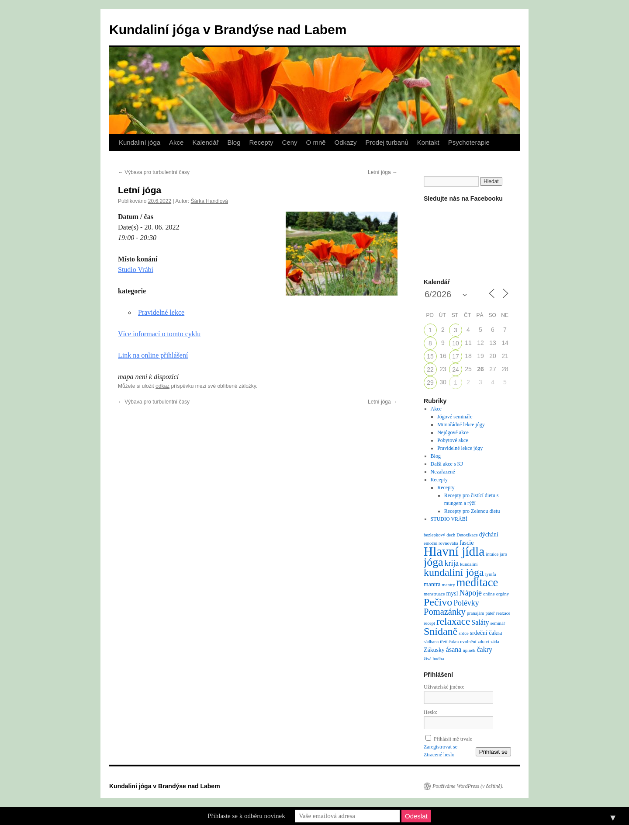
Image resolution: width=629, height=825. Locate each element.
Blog (233, 142)
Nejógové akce (453, 432)
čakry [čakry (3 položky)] (484, 649)
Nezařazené (443, 472)
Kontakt (428, 142)
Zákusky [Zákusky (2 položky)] (434, 650)
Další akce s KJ (447, 464)
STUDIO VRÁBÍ (449, 519)
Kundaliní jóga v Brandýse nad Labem (227, 29)
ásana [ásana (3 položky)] (454, 649)
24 (455, 369)
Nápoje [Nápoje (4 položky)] (471, 592)
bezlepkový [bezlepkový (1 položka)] (434, 535)
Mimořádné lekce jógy (461, 424)
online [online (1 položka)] (489, 594)
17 (455, 356)
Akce (176, 142)
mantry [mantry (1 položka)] (448, 584)
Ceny (289, 142)
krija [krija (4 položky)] (452, 563)
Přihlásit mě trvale (453, 739)
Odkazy (346, 142)
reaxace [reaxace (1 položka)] (503, 613)
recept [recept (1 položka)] (429, 623)
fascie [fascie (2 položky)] (466, 543)
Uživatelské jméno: (444, 687)
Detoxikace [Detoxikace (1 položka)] (467, 535)
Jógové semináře (454, 417)
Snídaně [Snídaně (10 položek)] (440, 631)
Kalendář (205, 142)
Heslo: (430, 712)
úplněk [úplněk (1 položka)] (469, 650)
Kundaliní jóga (139, 142)
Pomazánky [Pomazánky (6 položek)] (445, 611)
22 (430, 369)
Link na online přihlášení (153, 355)
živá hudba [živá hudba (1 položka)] (434, 658)
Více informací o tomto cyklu (159, 334)
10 (455, 343)
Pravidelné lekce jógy (460, 448)
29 (430, 382)
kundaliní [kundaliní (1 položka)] (468, 564)
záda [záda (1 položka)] (495, 641)
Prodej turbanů (386, 142)
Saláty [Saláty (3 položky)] (480, 622)
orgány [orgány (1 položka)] (502, 594)
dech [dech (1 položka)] (450, 535)
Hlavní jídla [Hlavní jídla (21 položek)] (454, 551)
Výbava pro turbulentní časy (154, 172)
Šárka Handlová (209, 201)
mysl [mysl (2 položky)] (452, 593)
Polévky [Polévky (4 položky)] (466, 603)
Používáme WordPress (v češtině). (468, 786)
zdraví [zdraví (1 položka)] (484, 641)
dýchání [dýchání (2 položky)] (488, 534)
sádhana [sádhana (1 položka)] (431, 641)
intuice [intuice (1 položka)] (492, 554)
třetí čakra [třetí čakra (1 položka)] (449, 641)
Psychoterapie (469, 142)
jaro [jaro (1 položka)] (503, 554)
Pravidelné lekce (161, 312)
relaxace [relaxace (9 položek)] (453, 621)
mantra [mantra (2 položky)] (432, 584)
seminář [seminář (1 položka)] (497, 623)
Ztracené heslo (439, 755)
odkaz (162, 386)
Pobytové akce (452, 440)
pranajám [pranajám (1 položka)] (475, 613)
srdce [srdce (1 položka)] (463, 633)
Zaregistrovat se (440, 747)
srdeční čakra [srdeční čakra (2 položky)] (486, 633)
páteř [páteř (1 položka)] (489, 613)
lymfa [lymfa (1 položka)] (490, 574)
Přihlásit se (493, 751)
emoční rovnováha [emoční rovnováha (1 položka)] (441, 543)
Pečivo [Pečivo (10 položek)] (438, 602)
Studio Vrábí (135, 269)
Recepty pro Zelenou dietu (472, 511)
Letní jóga (382, 172)
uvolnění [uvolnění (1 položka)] (468, 641)
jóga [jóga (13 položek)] (433, 562)
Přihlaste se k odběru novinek (246, 815)
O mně (316, 142)
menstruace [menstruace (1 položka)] (434, 594)
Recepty (261, 142)
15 (430, 356)
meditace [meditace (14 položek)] (477, 582)
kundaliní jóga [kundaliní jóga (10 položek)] (454, 572)
